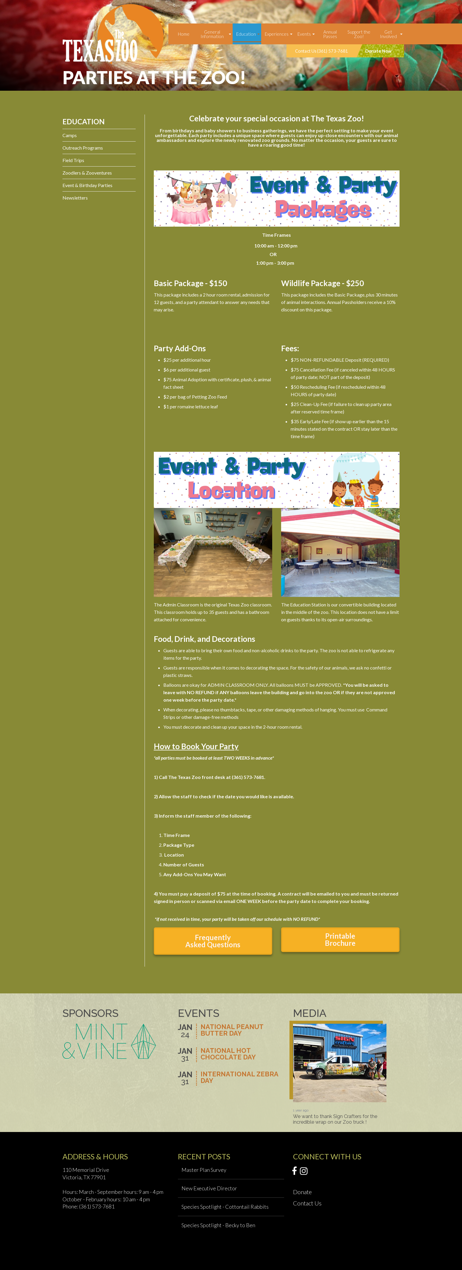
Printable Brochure (340, 939)
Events (304, 34)
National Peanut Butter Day (232, 1030)
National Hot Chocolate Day (228, 1054)
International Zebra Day (239, 1077)
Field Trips (73, 160)
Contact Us (307, 1203)
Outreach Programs (82, 147)
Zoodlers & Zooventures (87, 172)
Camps (69, 135)
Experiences (277, 34)
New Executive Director (209, 1188)
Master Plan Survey (203, 1169)
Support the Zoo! (358, 34)
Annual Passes (330, 34)
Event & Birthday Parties (87, 185)
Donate (302, 1191)
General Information (212, 34)
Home (184, 34)
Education (246, 34)
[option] (339, 1074)
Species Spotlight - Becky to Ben (218, 1225)
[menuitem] (183, 33)
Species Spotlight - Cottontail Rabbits (225, 1206)
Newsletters (75, 197)
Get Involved (388, 34)
